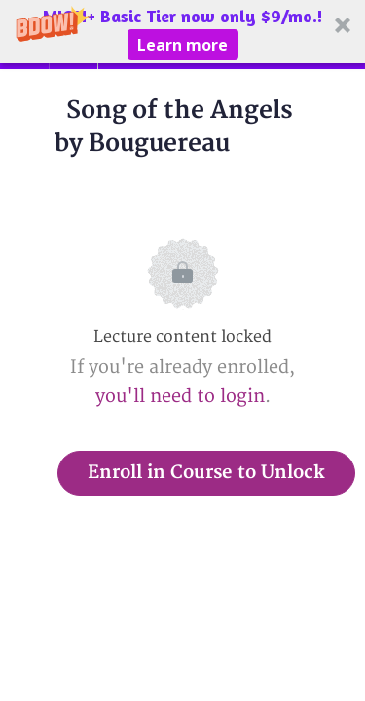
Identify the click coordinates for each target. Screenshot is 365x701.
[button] (182, 31)
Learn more (182, 44)
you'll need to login (180, 397)
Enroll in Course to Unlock (206, 472)
